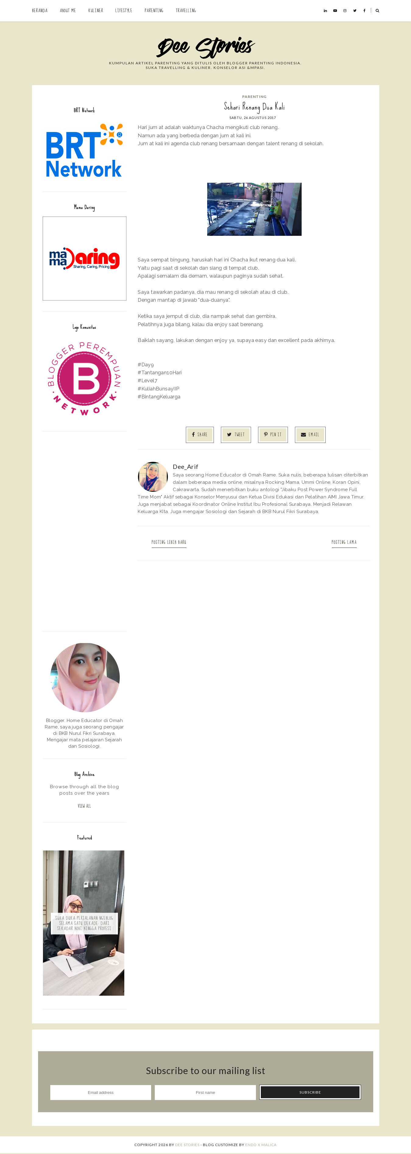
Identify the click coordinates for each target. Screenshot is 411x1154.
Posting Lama (343, 542)
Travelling (186, 10)
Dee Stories (187, 1145)
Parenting (154, 10)
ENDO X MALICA (261, 1145)
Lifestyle (124, 10)
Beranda (40, 10)
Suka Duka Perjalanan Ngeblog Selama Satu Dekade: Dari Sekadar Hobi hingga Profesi (84, 924)
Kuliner (95, 10)
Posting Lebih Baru (169, 542)
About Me (68, 10)
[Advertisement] (84, 530)
